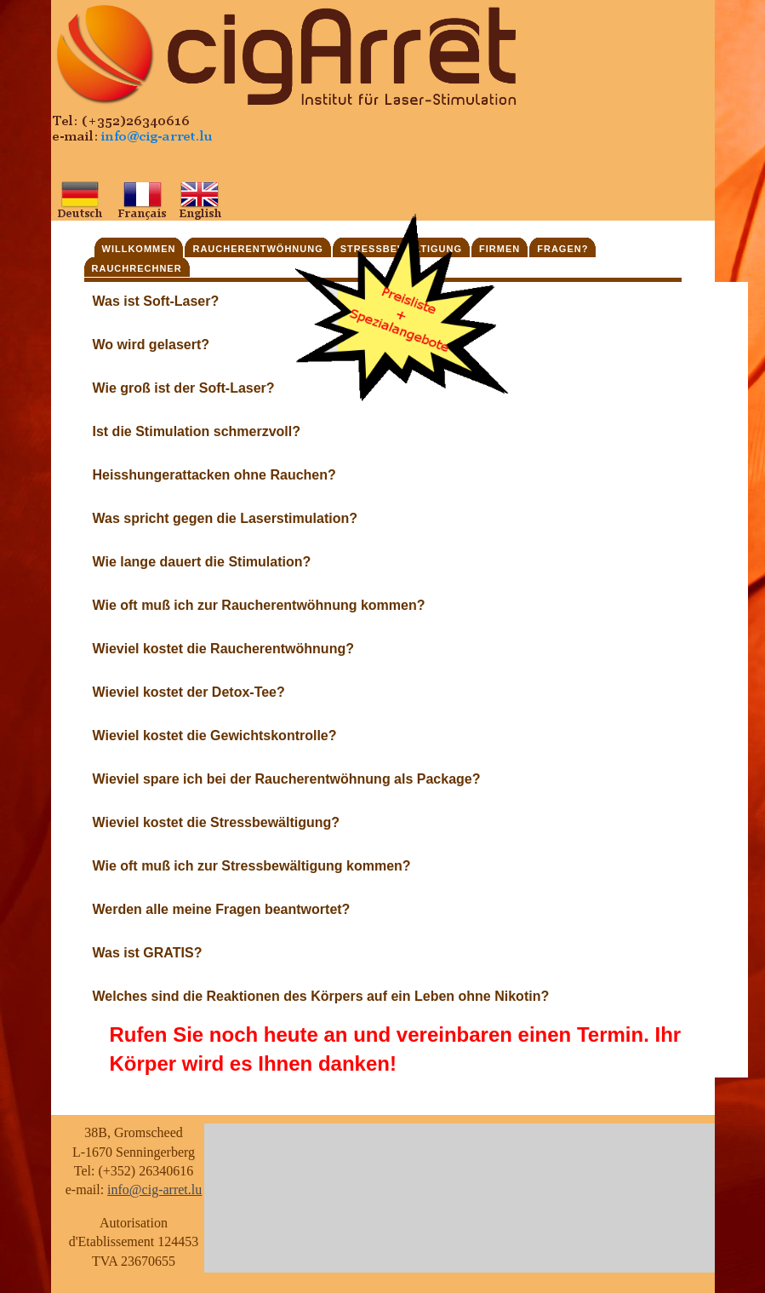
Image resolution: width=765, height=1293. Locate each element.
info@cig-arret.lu (154, 1189)
